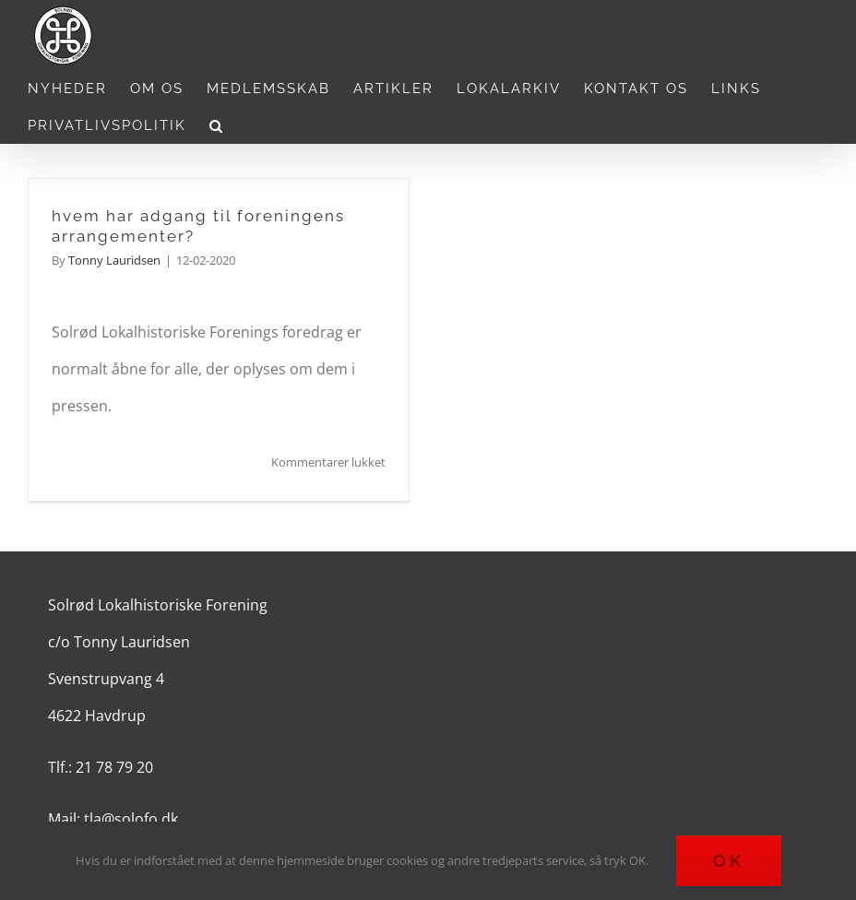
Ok (728, 860)
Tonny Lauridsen (114, 260)
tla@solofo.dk (131, 819)
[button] (216, 125)
